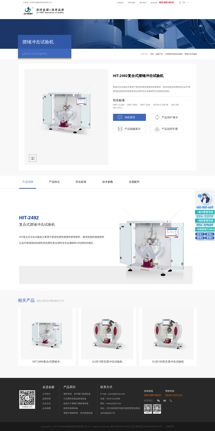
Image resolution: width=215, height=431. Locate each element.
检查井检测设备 (70, 408)
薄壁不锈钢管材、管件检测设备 (78, 413)
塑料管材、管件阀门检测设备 (77, 394)
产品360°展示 (166, 117)
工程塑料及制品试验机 (174, 54)
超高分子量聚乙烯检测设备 (76, 403)
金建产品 (159, 54)
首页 (152, 54)
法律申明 (169, 426)
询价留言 (126, 117)
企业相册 (46, 408)
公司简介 (46, 394)
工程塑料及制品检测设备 (74, 398)
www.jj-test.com (114, 403)
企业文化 (46, 403)
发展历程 (46, 398)
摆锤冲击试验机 (191, 54)
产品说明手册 (166, 128)
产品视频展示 (129, 128)
